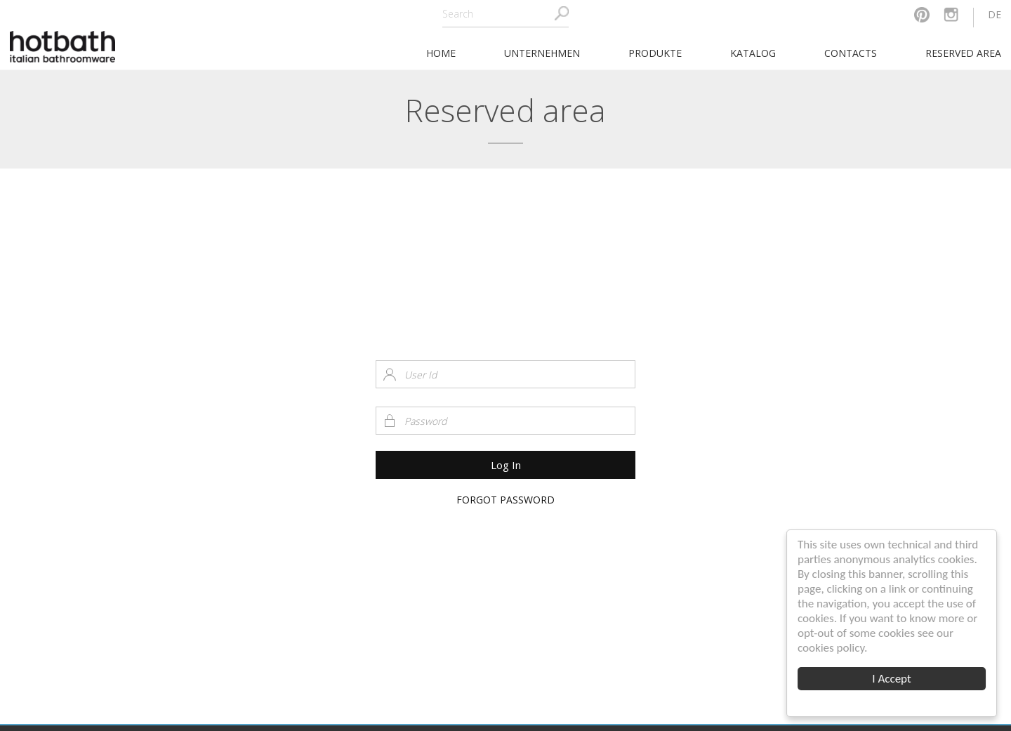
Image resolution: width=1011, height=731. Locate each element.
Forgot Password (505, 499)
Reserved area (963, 53)
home (441, 53)
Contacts (850, 53)
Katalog (753, 53)
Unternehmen (542, 53)
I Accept (892, 678)
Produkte (655, 53)
